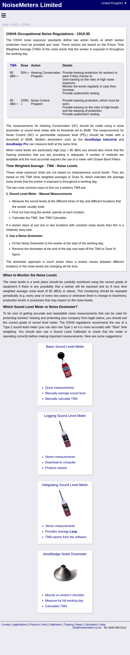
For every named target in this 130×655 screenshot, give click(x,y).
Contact (6, 624)
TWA (13, 65)
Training (68, 624)
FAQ (15, 24)
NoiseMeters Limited (32, 5)
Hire (44, 624)
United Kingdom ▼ (114, 3)
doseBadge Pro (17, 144)
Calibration (55, 624)
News (79, 624)
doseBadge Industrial (101, 139)
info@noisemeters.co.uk (87, 627)
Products (34, 624)
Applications (20, 624)
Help (5, 24)
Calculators (91, 624)
